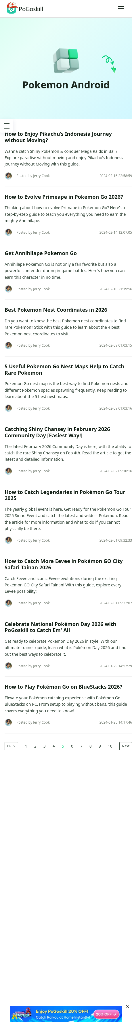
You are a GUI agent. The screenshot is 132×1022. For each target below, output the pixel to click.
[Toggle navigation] (121, 9)
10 (110, 746)
